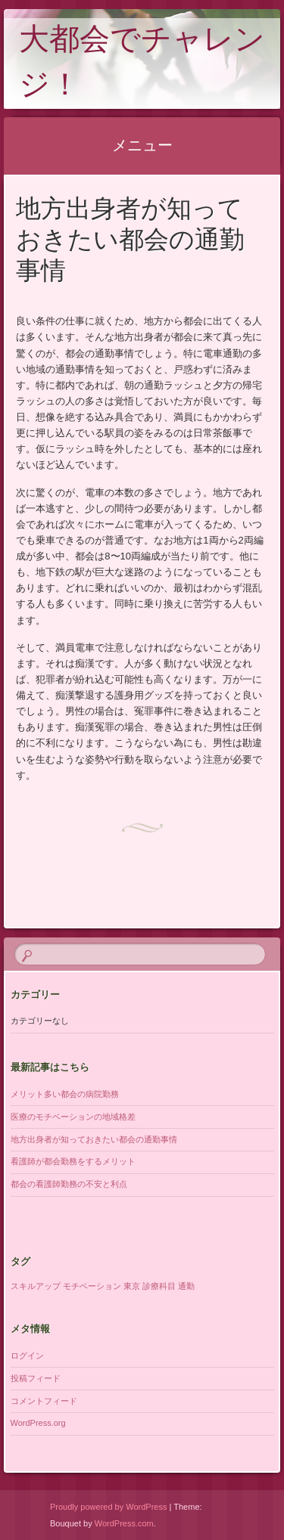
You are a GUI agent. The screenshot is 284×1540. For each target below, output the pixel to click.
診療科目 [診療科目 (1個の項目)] (159, 1286)
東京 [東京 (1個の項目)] (131, 1286)
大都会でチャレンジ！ (142, 64)
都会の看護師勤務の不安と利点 (69, 1183)
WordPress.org (38, 1422)
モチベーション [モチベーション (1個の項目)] (92, 1286)
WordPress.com (124, 1523)
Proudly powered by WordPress (108, 1506)
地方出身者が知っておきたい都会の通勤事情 (94, 1139)
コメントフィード (44, 1400)
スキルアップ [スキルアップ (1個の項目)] (36, 1286)
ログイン (27, 1355)
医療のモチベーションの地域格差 (73, 1116)
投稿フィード (36, 1378)
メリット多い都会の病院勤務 (65, 1093)
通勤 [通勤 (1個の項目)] (186, 1286)
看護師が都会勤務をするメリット (73, 1161)
